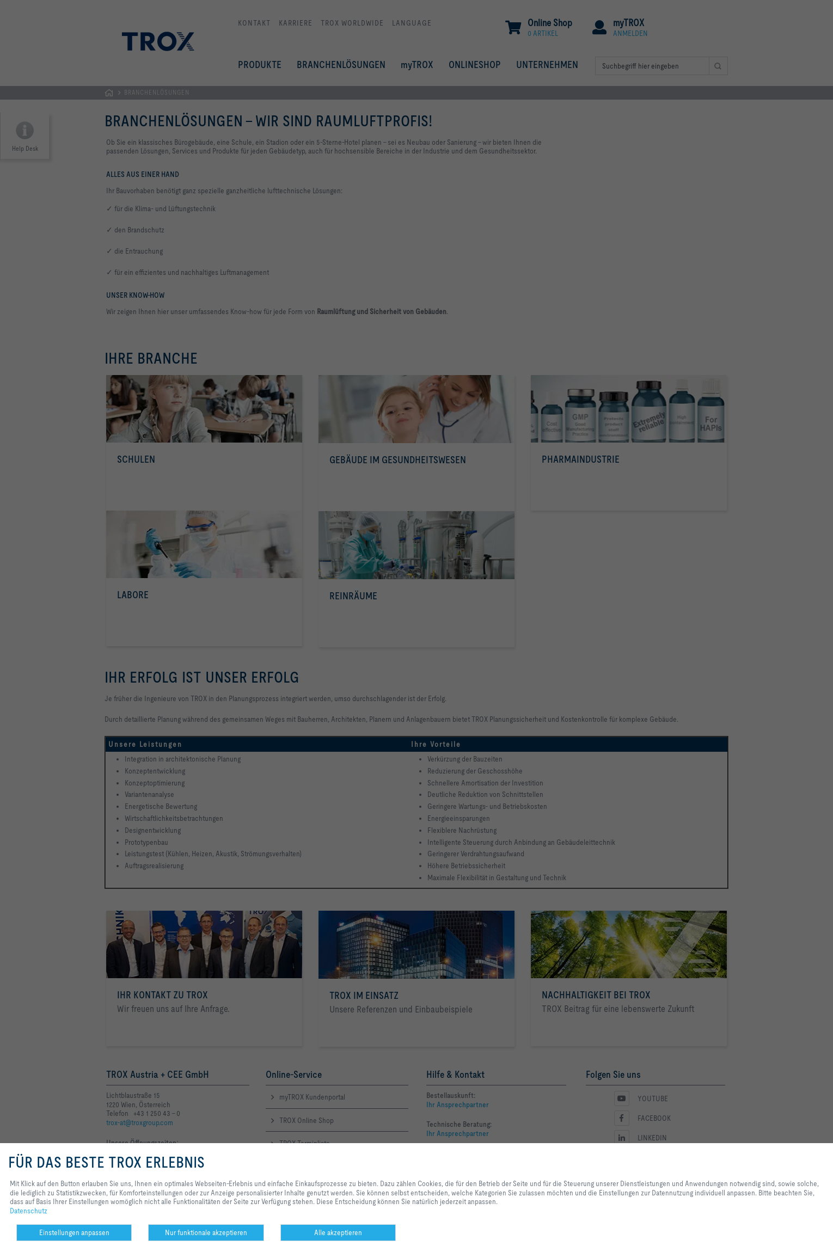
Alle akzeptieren (338, 1232)
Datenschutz (28, 1210)
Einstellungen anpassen (74, 1232)
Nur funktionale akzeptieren (206, 1232)
